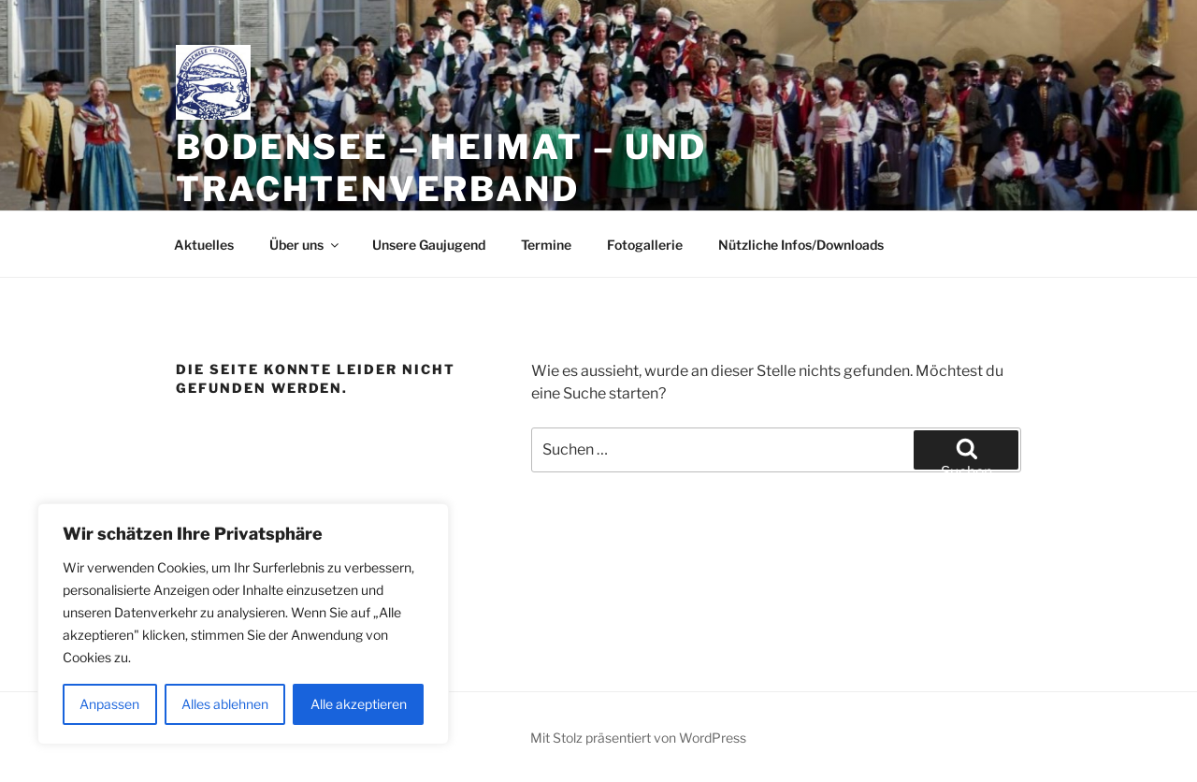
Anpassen (109, 704)
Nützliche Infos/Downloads (801, 245)
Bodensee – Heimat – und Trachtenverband (441, 168)
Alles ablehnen (224, 704)
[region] (243, 624)
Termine (546, 245)
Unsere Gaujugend (428, 245)
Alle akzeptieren (358, 704)
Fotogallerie (645, 245)
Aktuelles (204, 245)
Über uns (305, 245)
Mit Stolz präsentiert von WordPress (638, 738)
